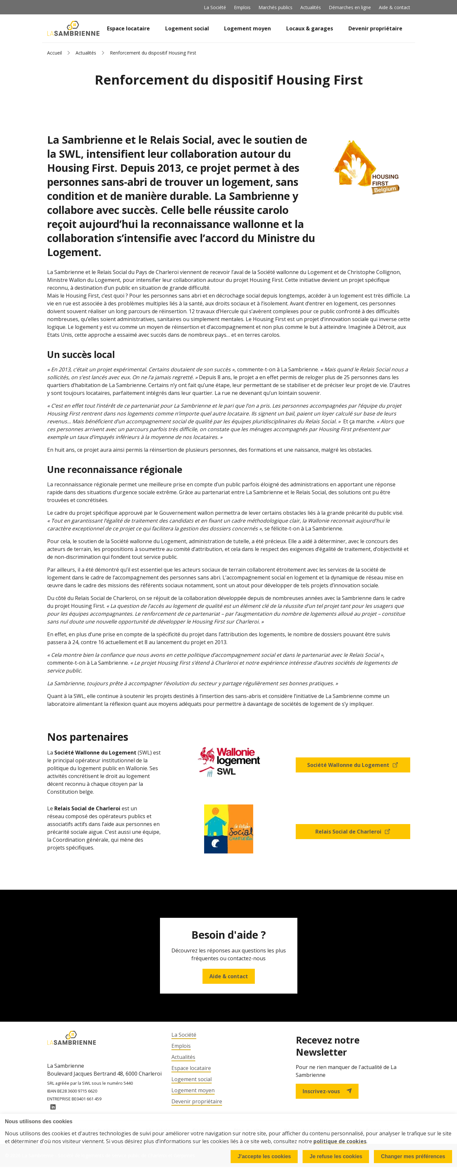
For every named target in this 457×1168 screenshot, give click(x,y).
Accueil (54, 53)
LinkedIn (53, 1107)
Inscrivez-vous (327, 1091)
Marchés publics (275, 7)
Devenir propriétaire (375, 28)
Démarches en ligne (350, 7)
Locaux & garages (309, 28)
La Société (215, 7)
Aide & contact (394, 7)
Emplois (242, 7)
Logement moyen (247, 28)
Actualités (310, 7)
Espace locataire (128, 28)
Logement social (187, 28)
